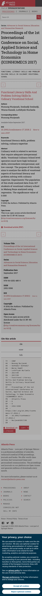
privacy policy (14, 570)
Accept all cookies (21, 586)
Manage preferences (11, 577)
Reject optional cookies (21, 592)
